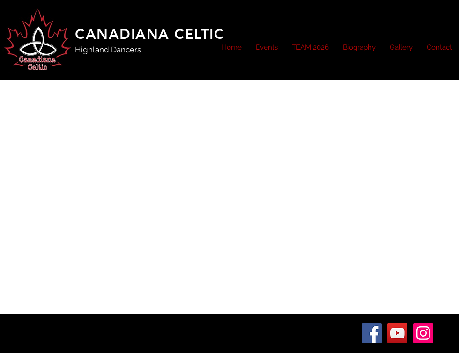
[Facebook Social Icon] (372, 333)
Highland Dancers (108, 49)
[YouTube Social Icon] (397, 333)
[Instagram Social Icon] (423, 333)
